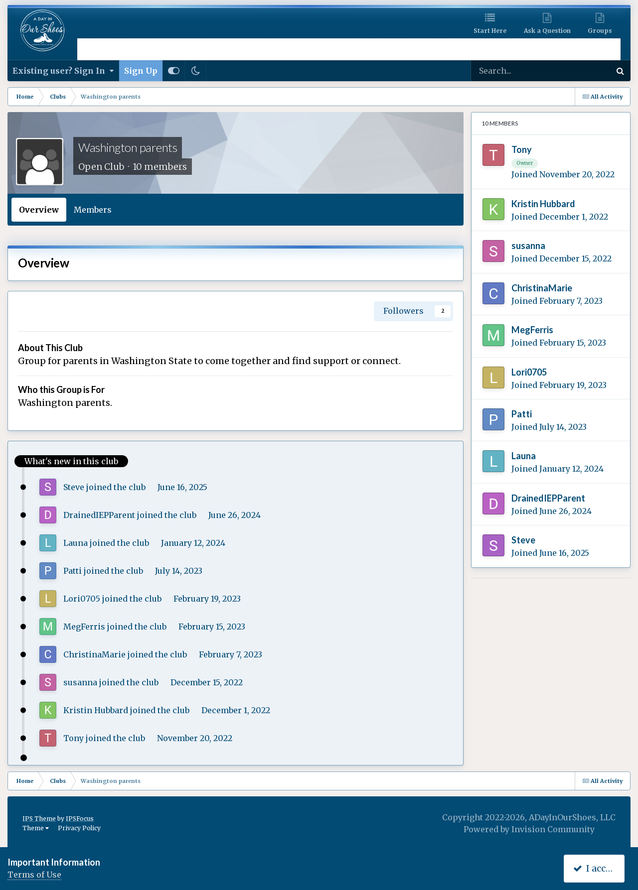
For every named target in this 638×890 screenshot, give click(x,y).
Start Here (490, 30)
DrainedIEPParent (99, 515)
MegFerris (84, 627)
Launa (75, 543)
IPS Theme (39, 818)
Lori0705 (81, 599)
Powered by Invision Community (529, 829)
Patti (72, 571)
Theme (35, 828)
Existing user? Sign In (63, 70)
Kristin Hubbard (95, 710)
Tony (73, 738)
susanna (80, 682)
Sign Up (141, 71)
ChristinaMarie (94, 654)
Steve (73, 487)
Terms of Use (34, 875)
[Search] (516, 70)
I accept (596, 868)
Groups (600, 30)
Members (93, 210)
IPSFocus (80, 818)
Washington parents (127, 147)
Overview (39, 210)
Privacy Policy (79, 828)
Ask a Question (547, 30)
